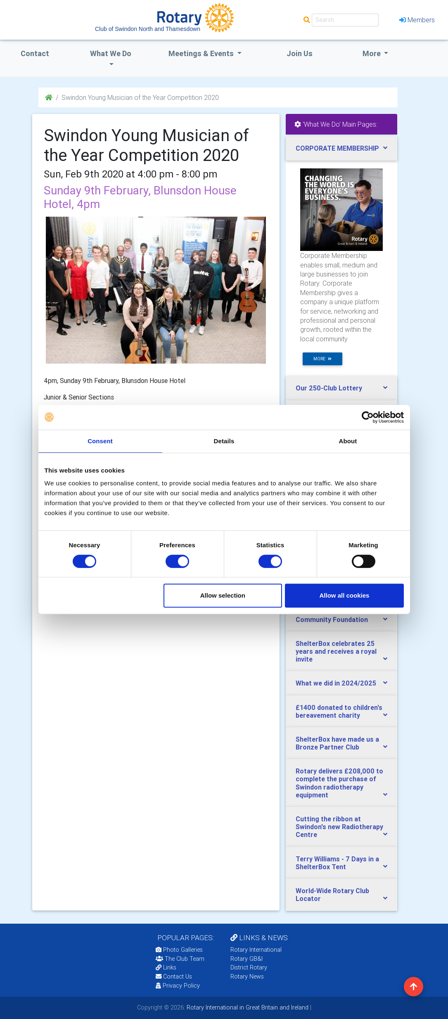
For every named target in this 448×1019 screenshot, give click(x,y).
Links (166, 967)
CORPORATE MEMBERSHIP (337, 148)
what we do (110, 53)
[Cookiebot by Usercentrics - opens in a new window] (368, 417)
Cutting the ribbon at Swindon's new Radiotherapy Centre (339, 827)
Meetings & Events (201, 53)
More (372, 53)
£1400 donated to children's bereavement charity (339, 711)
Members (417, 20)
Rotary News (247, 976)
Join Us (300, 53)
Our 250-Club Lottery (329, 388)
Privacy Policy (178, 985)
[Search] (345, 20)
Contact (35, 53)
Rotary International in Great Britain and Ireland (246, 1007)
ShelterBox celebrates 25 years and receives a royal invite (336, 651)
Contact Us (174, 976)
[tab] (341, 148)
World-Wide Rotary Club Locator (332, 895)
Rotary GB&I (246, 958)
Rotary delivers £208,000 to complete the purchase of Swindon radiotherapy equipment (339, 783)
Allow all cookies (345, 595)
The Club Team (180, 958)
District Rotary (248, 967)
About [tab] (348, 440)
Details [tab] (224, 440)
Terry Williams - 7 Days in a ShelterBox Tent (337, 863)
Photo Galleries (179, 949)
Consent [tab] (100, 440)
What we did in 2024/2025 (336, 683)
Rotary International (256, 949)
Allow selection (222, 595)
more (322, 359)
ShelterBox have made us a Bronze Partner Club (337, 743)
